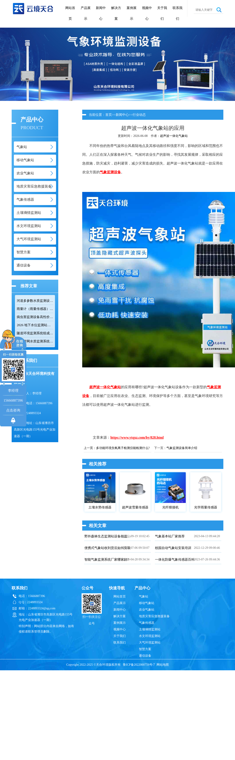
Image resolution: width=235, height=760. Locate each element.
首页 (108, 114)
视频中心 (147, 13)
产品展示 (86, 13)
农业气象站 (146, 609)
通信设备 (145, 655)
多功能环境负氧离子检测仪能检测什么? (123, 448)
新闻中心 (101, 13)
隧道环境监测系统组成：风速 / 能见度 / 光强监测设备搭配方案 (35, 333)
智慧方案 (145, 649)
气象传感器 (146, 622)
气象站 (143, 596)
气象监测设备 (110, 172)
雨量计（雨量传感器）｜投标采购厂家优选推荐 (35, 309)
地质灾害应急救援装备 (154, 616)
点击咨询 (13, 410)
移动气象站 (146, 603)
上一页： (90, 448)
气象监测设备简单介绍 (181, 448)
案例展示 (132, 13)
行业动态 (139, 114)
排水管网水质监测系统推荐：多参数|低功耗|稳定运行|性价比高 (35, 341)
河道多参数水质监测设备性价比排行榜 (35, 300)
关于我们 (162, 13)
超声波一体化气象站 (174, 136)
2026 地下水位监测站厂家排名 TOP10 (35, 325)
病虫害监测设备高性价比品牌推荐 (35, 317)
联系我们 (177, 13)
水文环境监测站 (149, 636)
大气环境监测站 (149, 642)
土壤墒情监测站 (149, 629)
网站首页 (70, 13)
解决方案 (116, 13)
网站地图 (163, 664)
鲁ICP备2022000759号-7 (139, 664)
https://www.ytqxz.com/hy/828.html (137, 437)
